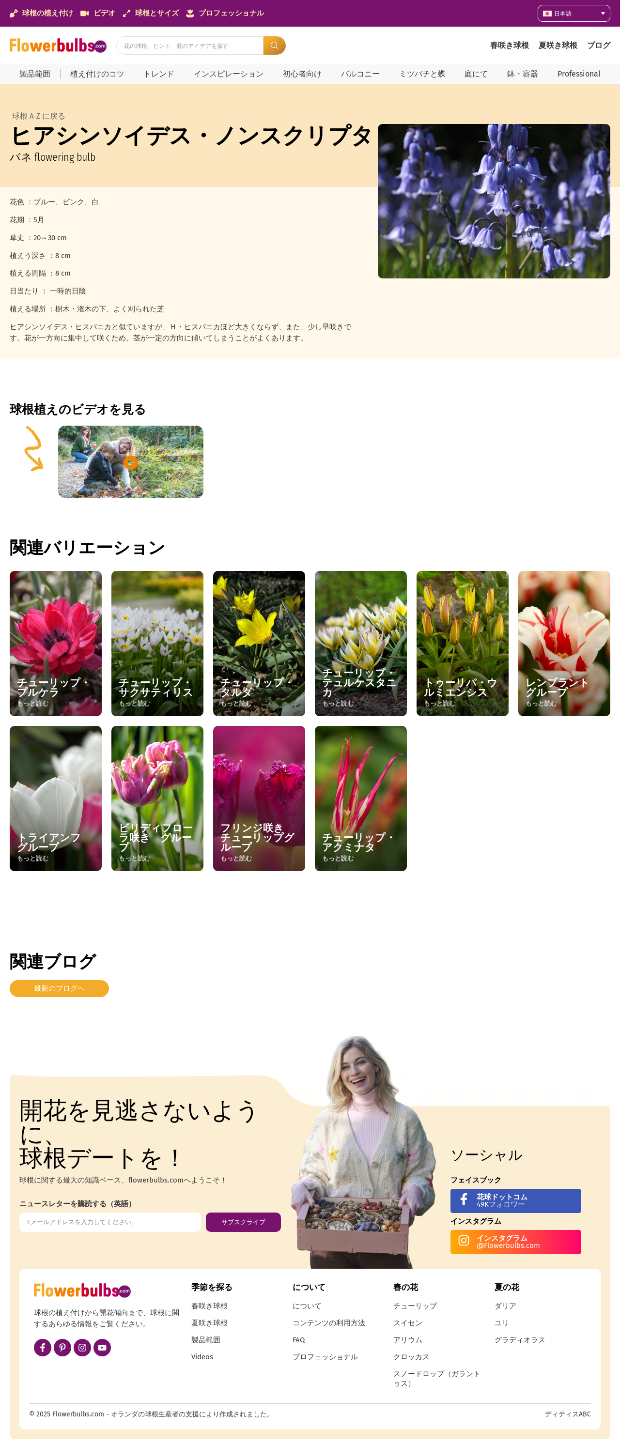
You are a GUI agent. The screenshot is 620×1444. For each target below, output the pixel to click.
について (307, 1306)
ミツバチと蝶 (422, 73)
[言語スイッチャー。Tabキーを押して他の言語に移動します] (574, 13)
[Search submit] (275, 45)
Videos (202, 1356)
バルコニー (360, 73)
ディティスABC (568, 1414)
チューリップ (415, 1306)
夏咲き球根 (558, 45)
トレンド (158, 73)
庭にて (476, 73)
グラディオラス (520, 1340)
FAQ (299, 1340)
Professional (579, 73)
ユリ (502, 1323)
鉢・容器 (522, 73)
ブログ (598, 45)
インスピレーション (229, 73)
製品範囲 (34, 73)
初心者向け (302, 73)
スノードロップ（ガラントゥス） (436, 1378)
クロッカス (411, 1356)
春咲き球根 (509, 45)
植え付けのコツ (97, 73)
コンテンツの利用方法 (329, 1323)
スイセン (407, 1323)
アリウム (407, 1340)
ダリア (505, 1306)
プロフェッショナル (325, 1356)
